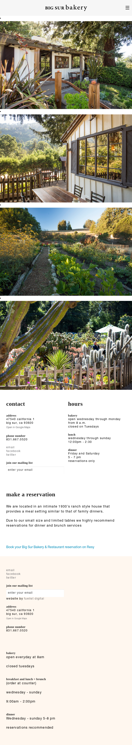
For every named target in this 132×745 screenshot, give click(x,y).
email (10, 447)
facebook (13, 451)
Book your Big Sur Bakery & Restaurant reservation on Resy (50, 547)
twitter (11, 455)
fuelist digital (34, 598)
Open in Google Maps (18, 427)
